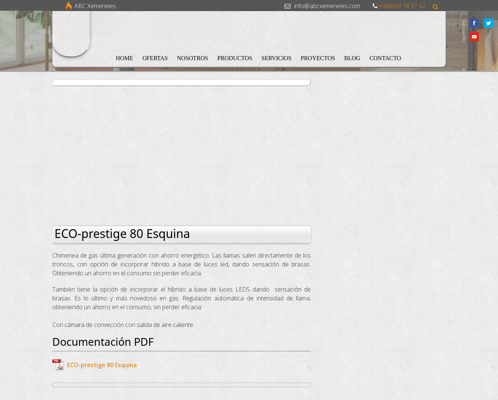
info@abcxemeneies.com (327, 6)
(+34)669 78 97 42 (401, 6)
